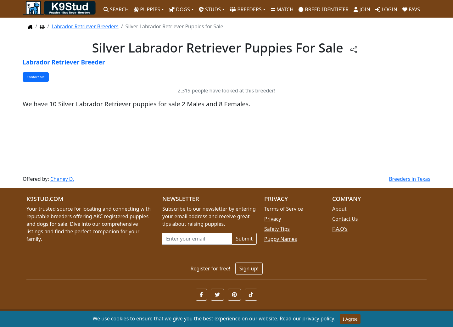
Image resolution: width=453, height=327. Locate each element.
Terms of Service (283, 208)
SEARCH (116, 9)
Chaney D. (62, 178)
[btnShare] (353, 49)
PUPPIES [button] (147, 9)
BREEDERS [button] (246, 9)
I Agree (350, 319)
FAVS (411, 9)
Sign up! (249, 268)
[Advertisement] (211, 142)
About (339, 208)
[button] (201, 295)
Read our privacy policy (307, 318)
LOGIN (386, 9)
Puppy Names (280, 239)
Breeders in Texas (409, 178)
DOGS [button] (179, 9)
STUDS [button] (210, 9)
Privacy (272, 218)
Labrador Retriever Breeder (64, 62)
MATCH (282, 9)
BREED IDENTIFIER (324, 9)
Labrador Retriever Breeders (85, 26)
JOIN (362, 9)
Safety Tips (277, 228)
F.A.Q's (340, 228)
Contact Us (345, 218)
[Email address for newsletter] (197, 239)
